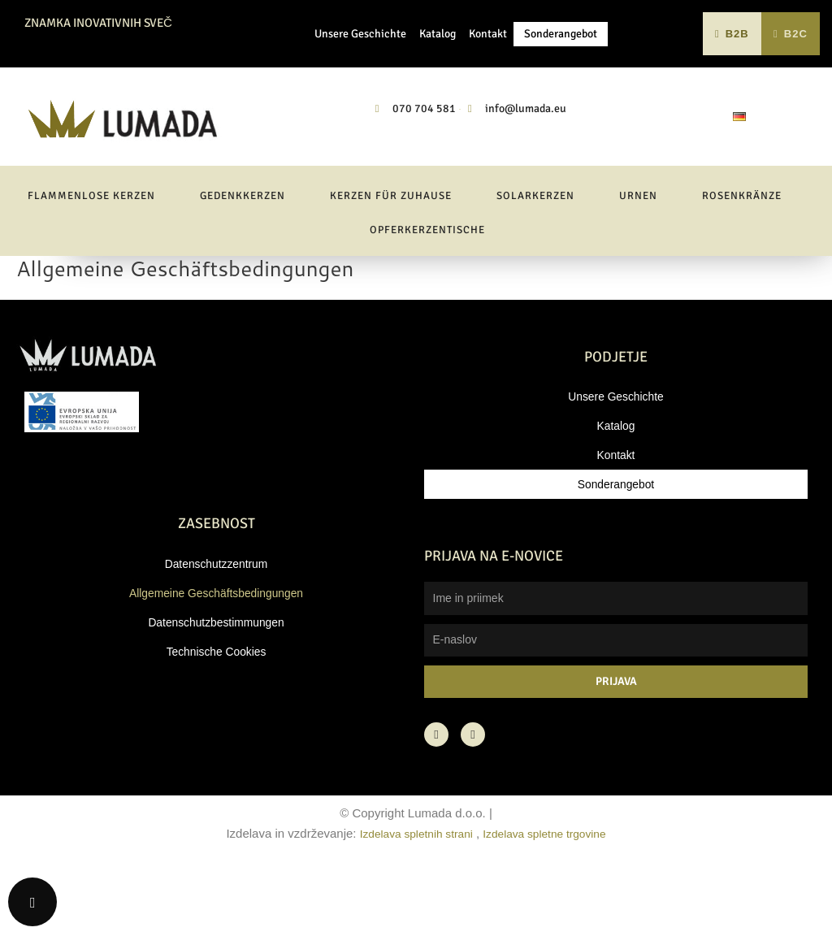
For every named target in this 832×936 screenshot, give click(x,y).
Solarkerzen (535, 258)
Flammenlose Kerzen (91, 258)
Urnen (638, 258)
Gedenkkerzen (242, 258)
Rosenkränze (742, 258)
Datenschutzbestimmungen (216, 684)
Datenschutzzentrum (216, 626)
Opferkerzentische (427, 292)
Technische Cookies (216, 714)
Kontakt (488, 65)
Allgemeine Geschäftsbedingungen (216, 655)
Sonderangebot (560, 65)
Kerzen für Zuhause (391, 258)
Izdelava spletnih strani (411, 896)
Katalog (437, 65)
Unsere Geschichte (360, 65)
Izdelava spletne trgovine (550, 896)
